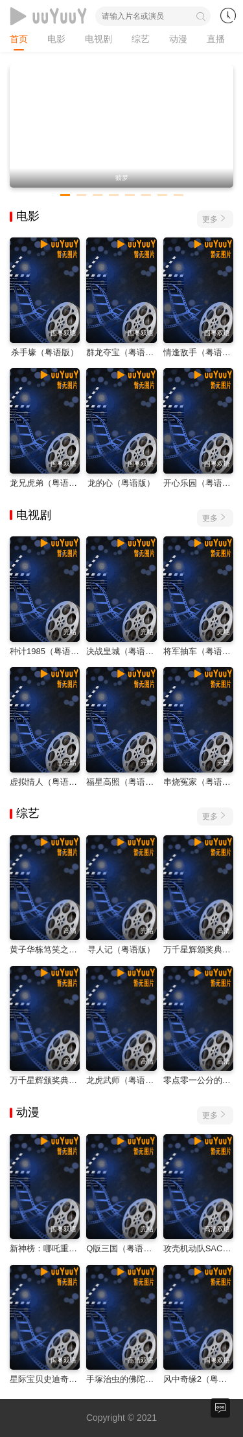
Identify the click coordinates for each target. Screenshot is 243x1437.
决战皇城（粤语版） (124, 651)
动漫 (178, 39)
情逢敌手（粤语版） (201, 352)
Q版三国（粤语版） (123, 1248)
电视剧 (98, 39)
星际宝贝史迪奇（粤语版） (60, 1379)
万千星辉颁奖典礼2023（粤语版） (74, 1080)
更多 (215, 218)
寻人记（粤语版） (121, 949)
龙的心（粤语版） (121, 483)
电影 (56, 39)
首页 (19, 39)
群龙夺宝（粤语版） (124, 352)
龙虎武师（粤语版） (124, 1080)
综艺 (141, 39)
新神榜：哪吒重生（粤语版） (64, 1248)
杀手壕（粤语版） (44, 352)
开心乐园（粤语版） (201, 483)
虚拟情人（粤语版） (48, 782)
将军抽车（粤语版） (201, 651)
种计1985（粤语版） (48, 651)
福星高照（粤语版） (124, 782)
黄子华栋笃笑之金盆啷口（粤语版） (77, 949)
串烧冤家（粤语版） (201, 782)
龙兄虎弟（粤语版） (48, 483)
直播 (216, 39)
